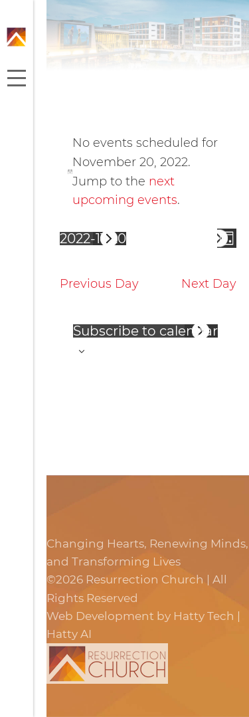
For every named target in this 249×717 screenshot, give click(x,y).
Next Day (208, 283)
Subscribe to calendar (145, 331)
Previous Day (99, 283)
